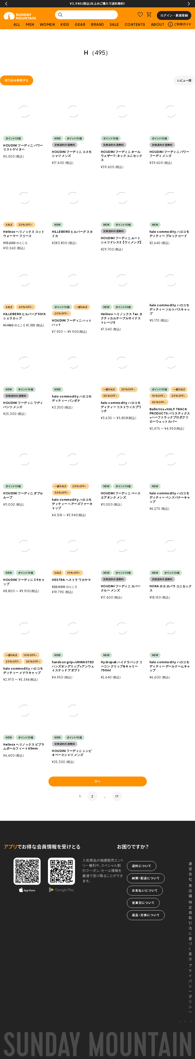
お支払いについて (145, 890)
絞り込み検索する (16, 80)
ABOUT (158, 24)
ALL (17, 24)
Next (188, 3)
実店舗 (190, 890)
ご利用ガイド (179, 24)
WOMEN (47, 24)
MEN (30, 24)
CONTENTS (135, 24)
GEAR (80, 24)
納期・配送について (146, 878)
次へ (97, 781)
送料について (141, 866)
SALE (114, 24)
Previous (6, 3)
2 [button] (92, 796)
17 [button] (117, 796)
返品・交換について (146, 915)
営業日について (143, 903)
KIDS (64, 24)
